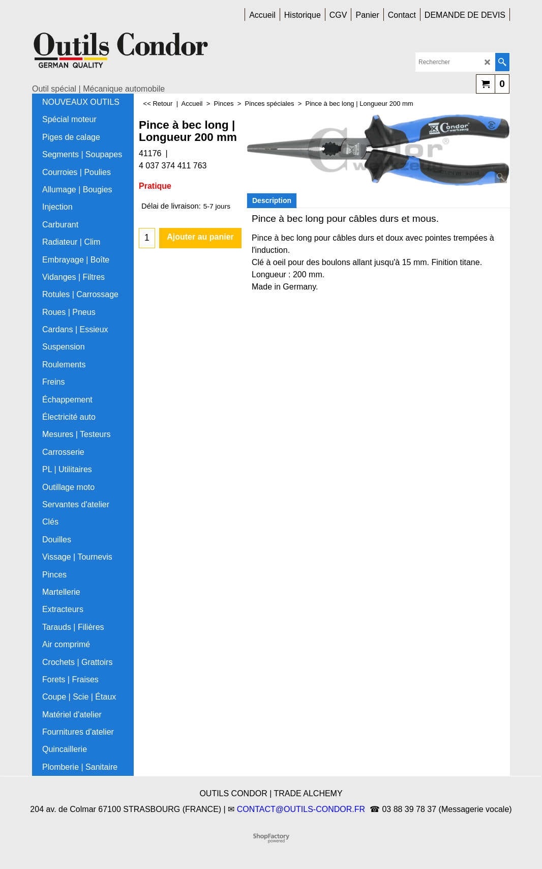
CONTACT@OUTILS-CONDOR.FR (301, 809)
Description (271, 200)
